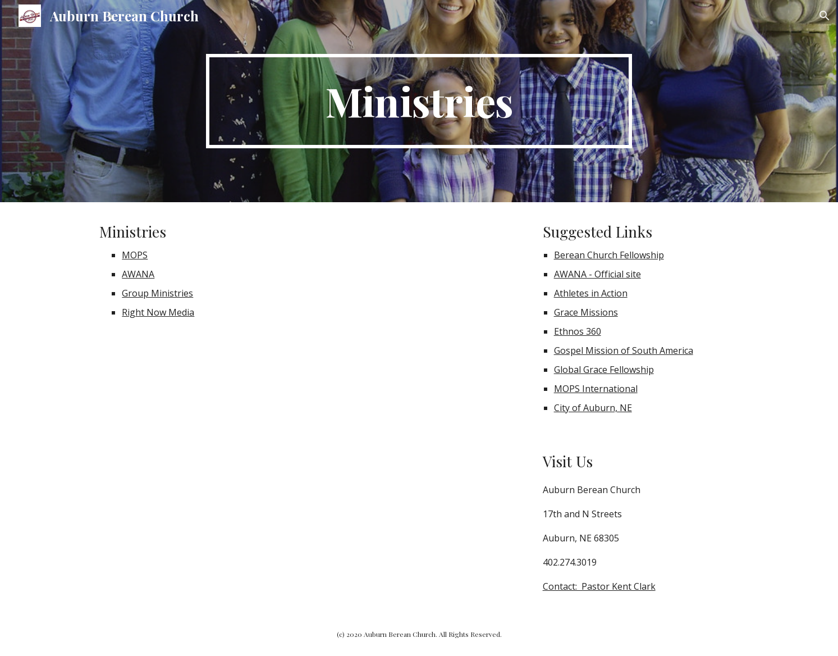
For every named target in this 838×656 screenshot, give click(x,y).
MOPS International (596, 388)
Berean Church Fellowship (609, 255)
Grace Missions (586, 312)
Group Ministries (157, 293)
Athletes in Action (591, 293)
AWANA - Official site (597, 274)
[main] (419, 101)
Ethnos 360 (577, 331)
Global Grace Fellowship (604, 369)
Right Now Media (158, 312)
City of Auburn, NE (593, 408)
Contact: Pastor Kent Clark (599, 586)
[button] (824, 15)
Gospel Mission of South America (623, 350)
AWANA (138, 274)
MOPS (135, 255)
